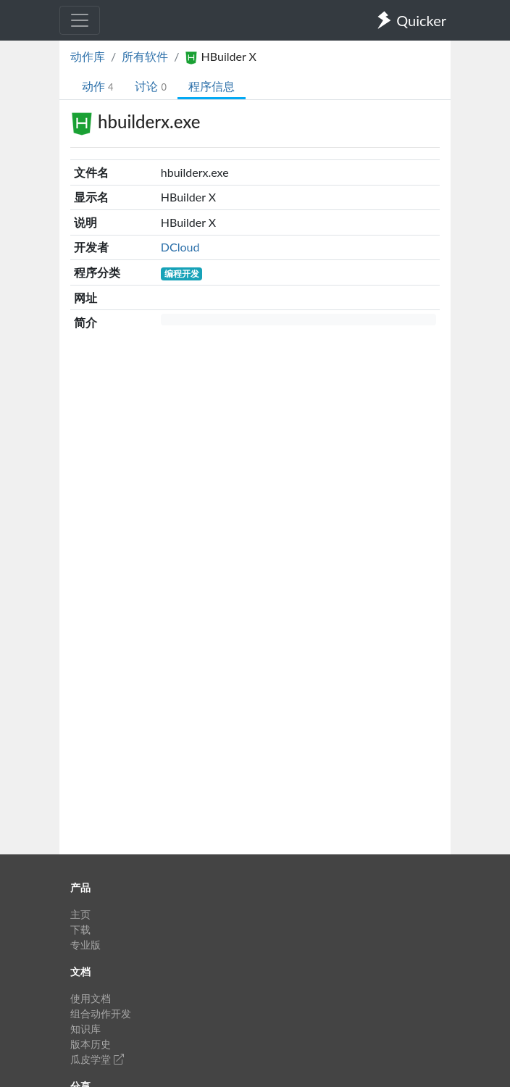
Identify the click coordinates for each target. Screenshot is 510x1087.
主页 (80, 914)
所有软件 (145, 56)
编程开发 (181, 273)
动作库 (87, 56)
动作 (97, 86)
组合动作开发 (100, 1013)
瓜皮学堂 (97, 1059)
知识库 (85, 1029)
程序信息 (211, 86)
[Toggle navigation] (79, 20)
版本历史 (90, 1044)
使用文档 (90, 998)
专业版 (85, 944)
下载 (80, 929)
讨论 (150, 86)
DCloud (180, 247)
